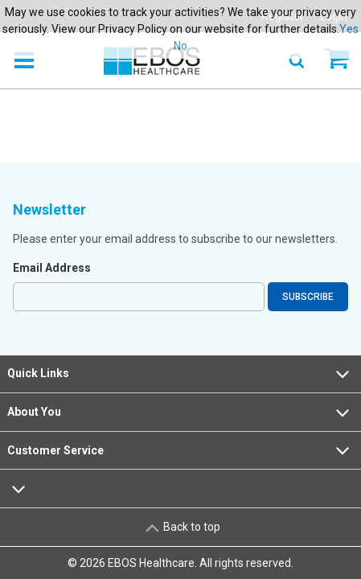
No (180, 45)
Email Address (52, 267)
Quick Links (180, 374)
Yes (349, 29)
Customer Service (180, 450)
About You (180, 412)
